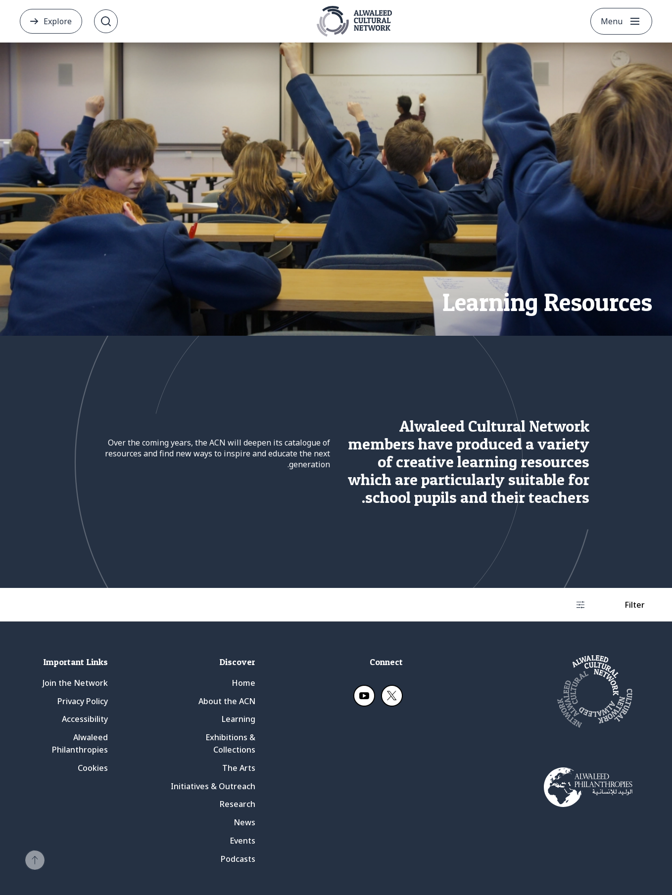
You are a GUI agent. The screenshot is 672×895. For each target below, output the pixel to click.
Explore (58, 21)
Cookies (93, 767)
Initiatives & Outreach (213, 786)
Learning (238, 719)
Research (237, 804)
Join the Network (75, 682)
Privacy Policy (82, 701)
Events (242, 840)
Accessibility (85, 719)
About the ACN (226, 701)
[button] (35, 860)
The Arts (238, 767)
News (244, 822)
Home (243, 682)
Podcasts (238, 858)
